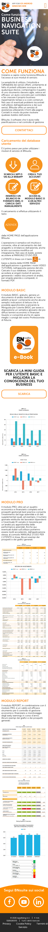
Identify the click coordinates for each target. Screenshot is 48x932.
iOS (21, 3)
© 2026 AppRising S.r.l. (20, 918)
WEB (24, 6)
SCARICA (24, 394)
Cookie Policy (23, 923)
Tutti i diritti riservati (31, 920)
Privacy (7, 923)
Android (28, 3)
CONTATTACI (24, 130)
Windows (17, 6)
